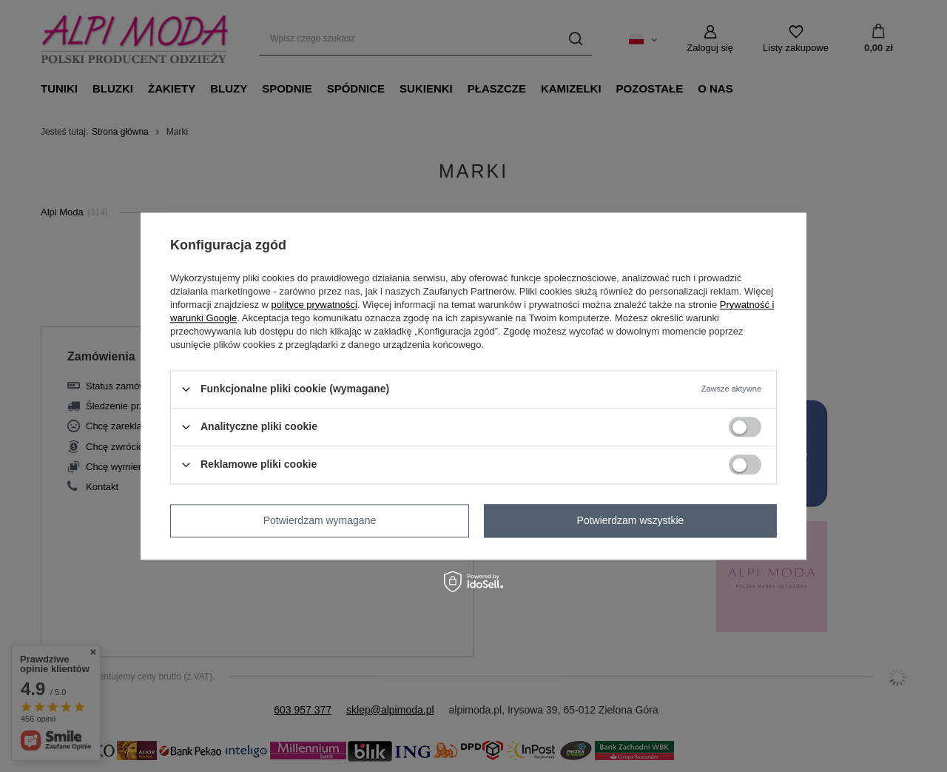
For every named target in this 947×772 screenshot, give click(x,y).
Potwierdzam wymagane (320, 520)
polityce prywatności (314, 304)
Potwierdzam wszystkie (630, 520)
